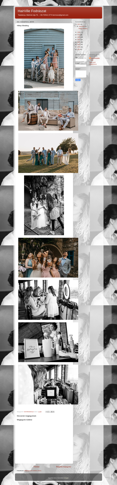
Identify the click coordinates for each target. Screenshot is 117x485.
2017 (78, 39)
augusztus (82, 26)
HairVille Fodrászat (32, 11)
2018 (78, 37)
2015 (78, 44)
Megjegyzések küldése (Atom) (32, 470)
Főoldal (36, 467)
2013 (78, 49)
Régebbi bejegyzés (63, 467)
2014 (78, 47)
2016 (78, 42)
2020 (78, 32)
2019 (78, 34)
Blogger (66, 478)
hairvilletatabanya (95, 59)
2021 (78, 24)
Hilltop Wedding (82, 28)
